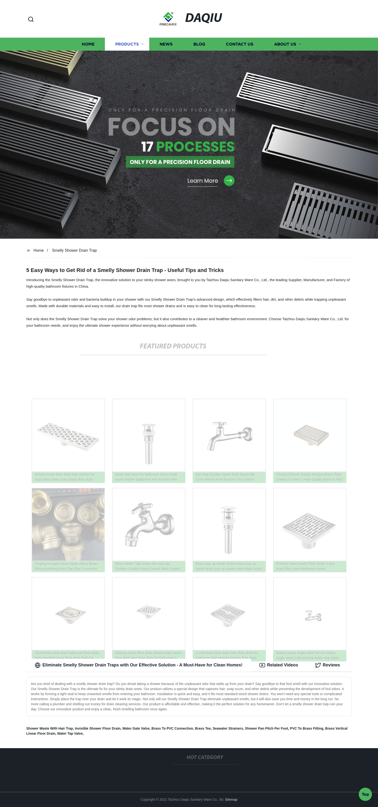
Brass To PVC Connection (172, 728)
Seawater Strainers (228, 728)
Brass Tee (203, 728)
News (166, 44)
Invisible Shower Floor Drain (98, 728)
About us (285, 44)
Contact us (239, 44)
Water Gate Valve (135, 728)
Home (88, 44)
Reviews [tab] (327, 665)
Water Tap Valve (70, 733)
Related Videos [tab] (278, 665)
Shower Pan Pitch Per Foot (266, 728)
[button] (30, 19)
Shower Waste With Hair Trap (49, 728)
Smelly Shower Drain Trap (74, 250)
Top (365, 794)
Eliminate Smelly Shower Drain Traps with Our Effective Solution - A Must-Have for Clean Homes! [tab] (139, 665)
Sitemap (231, 799)
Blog (199, 44)
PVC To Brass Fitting (306, 728)
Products (127, 44)
